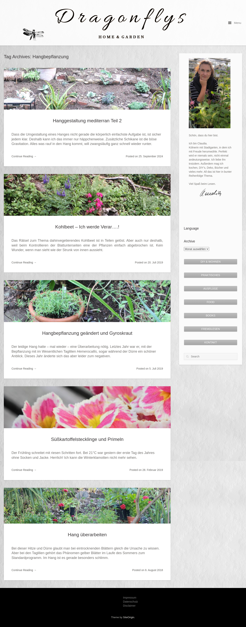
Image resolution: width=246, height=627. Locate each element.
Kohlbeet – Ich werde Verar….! (87, 226)
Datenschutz (130, 601)
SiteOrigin (128, 617)
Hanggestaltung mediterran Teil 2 (87, 120)
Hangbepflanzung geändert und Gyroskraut (87, 333)
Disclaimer (129, 605)
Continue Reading (24, 156)
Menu (234, 22)
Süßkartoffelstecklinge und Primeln (87, 439)
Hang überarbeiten (87, 534)
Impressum (129, 597)
